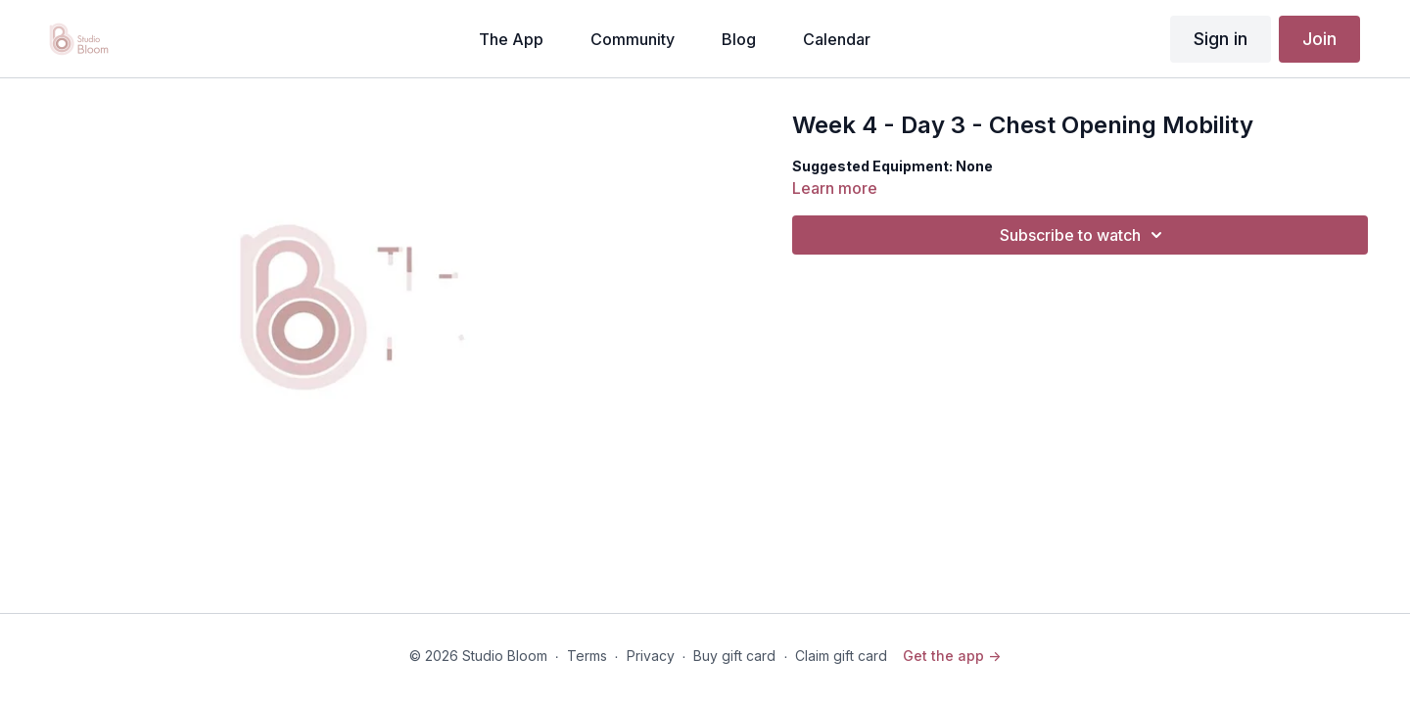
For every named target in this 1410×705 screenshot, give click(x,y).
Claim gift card (841, 655)
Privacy (651, 655)
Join (1319, 38)
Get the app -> (952, 655)
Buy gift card (734, 655)
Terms (587, 655)
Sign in (1220, 38)
